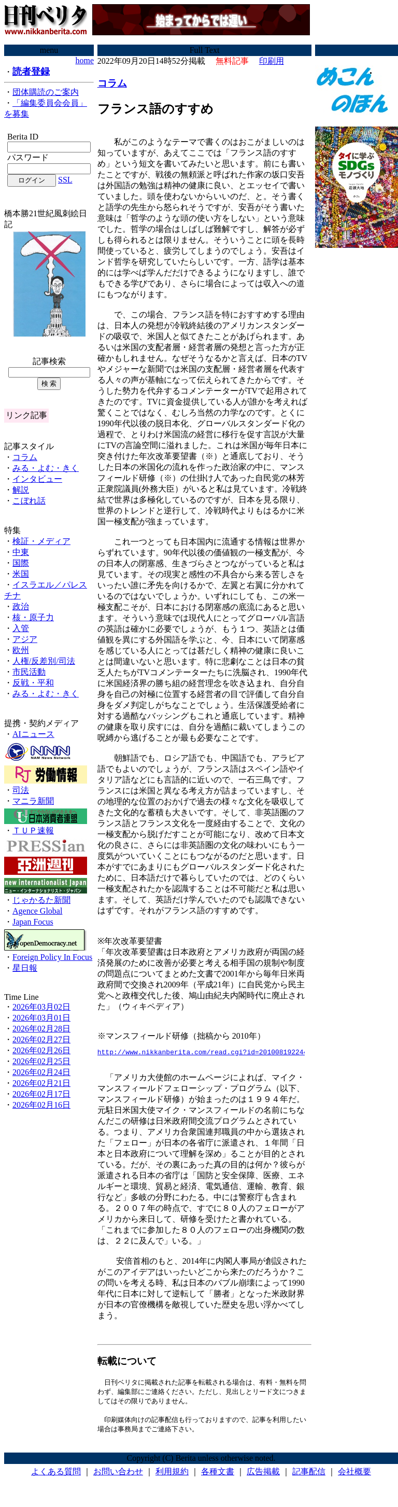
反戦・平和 (33, 682)
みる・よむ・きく (45, 468)
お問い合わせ (118, 1475)
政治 (20, 606)
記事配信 (308, 1475)
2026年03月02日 (41, 1006)
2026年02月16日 (41, 1104)
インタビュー (37, 479)
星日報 (24, 968)
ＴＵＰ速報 (33, 830)
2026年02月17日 (41, 1094)
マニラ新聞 (33, 801)
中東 (20, 552)
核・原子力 (33, 617)
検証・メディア (41, 541)
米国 (20, 573)
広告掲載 (263, 1475)
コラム (24, 457)
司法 (20, 790)
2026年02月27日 (41, 1039)
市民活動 (29, 671)
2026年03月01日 (41, 1017)
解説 (20, 489)
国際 (20, 563)
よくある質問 (56, 1475)
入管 (20, 628)
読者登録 (31, 71)
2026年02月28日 (41, 1028)
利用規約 (172, 1475)
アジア (24, 639)
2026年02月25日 (41, 1061)
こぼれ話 (29, 500)
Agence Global (37, 910)
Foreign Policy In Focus (52, 957)
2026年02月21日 (41, 1083)
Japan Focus (32, 921)
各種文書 (217, 1475)
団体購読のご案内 (45, 92)
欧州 (20, 650)
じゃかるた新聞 (41, 900)
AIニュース (33, 734)
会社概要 (354, 1475)
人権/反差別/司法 (43, 661)
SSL (65, 179)
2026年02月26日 (41, 1050)
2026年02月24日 (41, 1072)
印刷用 (271, 61)
